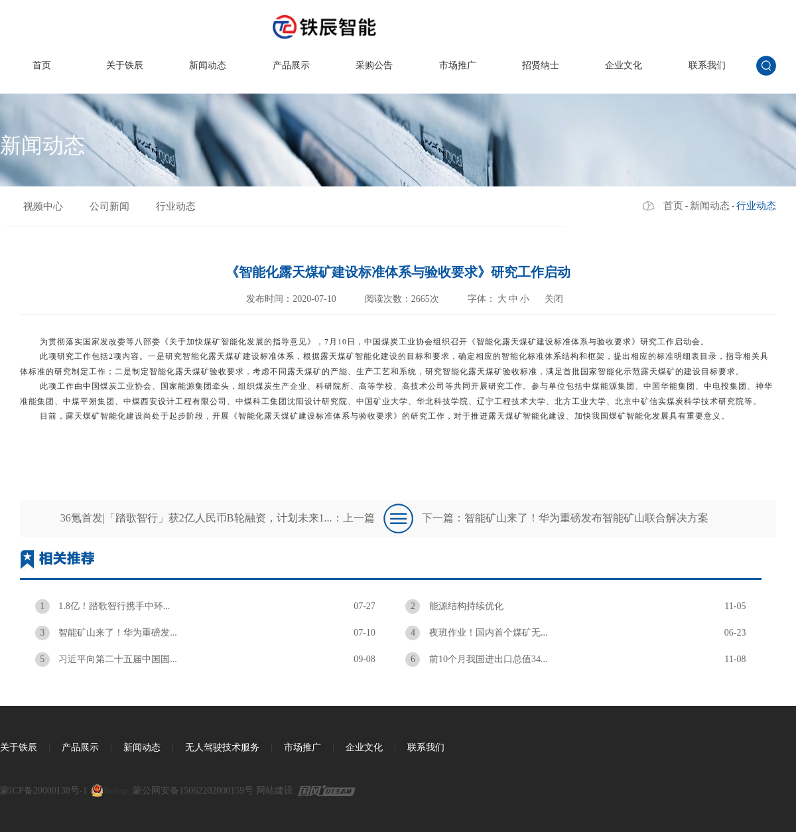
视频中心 (43, 206)
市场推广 (457, 65)
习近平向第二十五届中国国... (205, 659)
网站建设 (274, 791)
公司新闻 (109, 206)
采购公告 (374, 65)
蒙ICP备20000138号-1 (43, 791)
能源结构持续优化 (575, 606)
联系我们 (707, 65)
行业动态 (176, 206)
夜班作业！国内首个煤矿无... (575, 633)
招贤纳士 (540, 65)
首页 (42, 65)
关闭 (554, 299)
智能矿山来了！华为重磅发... (205, 633)
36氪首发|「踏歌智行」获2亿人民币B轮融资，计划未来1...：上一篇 (217, 517)
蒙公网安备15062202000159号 (193, 791)
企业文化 (623, 65)
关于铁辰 (124, 65)
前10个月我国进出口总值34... (575, 659)
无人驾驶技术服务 (222, 747)
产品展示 (291, 65)
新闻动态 (207, 65)
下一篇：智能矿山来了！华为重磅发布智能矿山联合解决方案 (565, 517)
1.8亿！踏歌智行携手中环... (205, 606)
